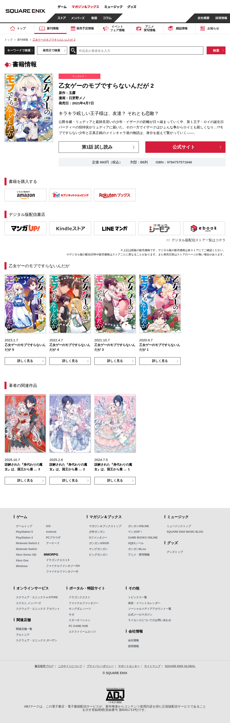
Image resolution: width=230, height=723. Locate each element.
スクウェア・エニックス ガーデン (36, 640)
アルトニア (22, 634)
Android (51, 531)
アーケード (53, 543)
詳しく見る (25, 361)
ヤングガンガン (98, 549)
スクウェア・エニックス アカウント (38, 608)
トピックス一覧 (137, 597)
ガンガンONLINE (138, 526)
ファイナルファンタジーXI (62, 571)
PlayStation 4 (24, 537)
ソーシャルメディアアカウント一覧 (149, 608)
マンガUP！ (135, 531)
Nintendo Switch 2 (27, 543)
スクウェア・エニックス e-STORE (37, 597)
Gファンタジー (98, 537)
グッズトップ (175, 552)
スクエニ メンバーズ (28, 603)
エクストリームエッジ (82, 631)
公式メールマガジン (140, 614)
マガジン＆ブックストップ (105, 526)
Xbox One (22, 560)
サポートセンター (129, 666)
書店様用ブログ (44, 666)
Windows (22, 566)
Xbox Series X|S (26, 554)
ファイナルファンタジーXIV (63, 565)
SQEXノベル (136, 543)
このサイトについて (70, 666)
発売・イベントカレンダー (144, 603)
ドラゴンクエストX (57, 560)
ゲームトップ (24, 526)
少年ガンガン (97, 531)
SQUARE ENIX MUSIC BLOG (185, 531)
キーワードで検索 (19, 50)
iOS (48, 526)
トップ (8, 39)
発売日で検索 (51, 50)
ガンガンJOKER (99, 543)
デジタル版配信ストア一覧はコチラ (199, 240)
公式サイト (183, 146)
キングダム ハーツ (80, 608)
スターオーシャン (79, 620)
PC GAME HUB (78, 626)
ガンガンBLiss (137, 549)
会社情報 (133, 640)
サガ (71, 614)
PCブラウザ (53, 537)
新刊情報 (22, 39)
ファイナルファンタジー (83, 603)
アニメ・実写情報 (139, 554)
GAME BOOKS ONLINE (143, 537)
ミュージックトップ (179, 526)
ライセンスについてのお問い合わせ (149, 620)
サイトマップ (152, 666)
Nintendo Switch (26, 549)
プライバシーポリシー (100, 666)
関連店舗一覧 (24, 629)
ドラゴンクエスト (79, 597)
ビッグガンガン (98, 554)
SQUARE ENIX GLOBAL (180, 666)
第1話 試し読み (97, 146)
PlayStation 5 (24, 531)
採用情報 (133, 646)
